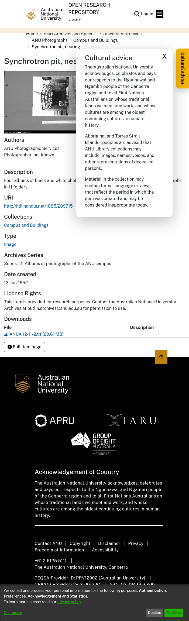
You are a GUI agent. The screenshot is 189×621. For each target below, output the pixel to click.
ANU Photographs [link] (50, 40)
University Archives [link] (122, 33)
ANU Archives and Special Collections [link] (71, 33)
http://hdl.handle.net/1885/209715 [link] (38, 206)
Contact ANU (48, 543)
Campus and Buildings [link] (95, 40)
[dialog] (94, 603)
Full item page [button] (25, 346)
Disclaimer (109, 543)
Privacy (135, 543)
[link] (26, 225)
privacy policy (69, 602)
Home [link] (32, 33)
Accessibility (105, 550)
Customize (13, 612)
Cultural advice (182, 68)
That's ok (174, 612)
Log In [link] (147, 13)
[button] (137, 14)
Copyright (80, 543)
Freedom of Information (59, 550)
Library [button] (74, 19)
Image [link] (10, 244)
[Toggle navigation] (159, 14)
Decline (154, 612)
